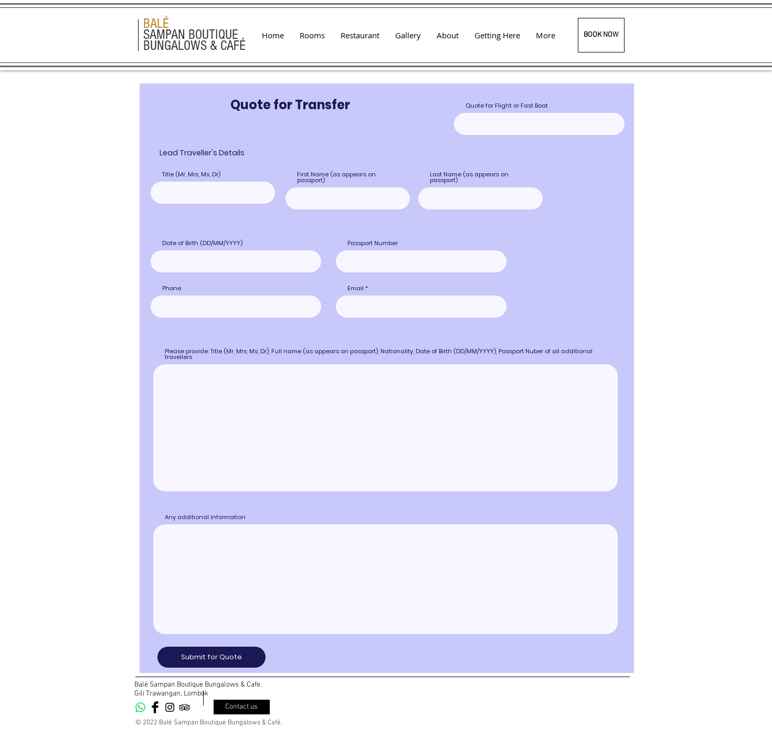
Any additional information (205, 517)
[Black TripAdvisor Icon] (184, 707)
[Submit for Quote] (211, 657)
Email (355, 288)
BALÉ (156, 23)
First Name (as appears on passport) (336, 177)
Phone (171, 288)
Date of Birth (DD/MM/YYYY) (202, 243)
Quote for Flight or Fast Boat (507, 106)
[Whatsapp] (140, 707)
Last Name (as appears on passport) (469, 177)
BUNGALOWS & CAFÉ (194, 46)
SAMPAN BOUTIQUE (190, 35)
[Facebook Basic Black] (155, 707)
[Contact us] (242, 707)
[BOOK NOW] (601, 35)
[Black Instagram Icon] (170, 707)
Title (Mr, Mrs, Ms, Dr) (191, 174)
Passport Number (372, 243)
